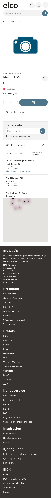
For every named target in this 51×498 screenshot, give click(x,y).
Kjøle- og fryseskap (12, 458)
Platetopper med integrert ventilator (20, 454)
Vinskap (7, 302)
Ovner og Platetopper (13, 298)
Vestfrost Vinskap (11, 362)
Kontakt (6, 404)
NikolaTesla (8, 353)
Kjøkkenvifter (9, 293)
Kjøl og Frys (8, 306)
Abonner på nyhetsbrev (14, 483)
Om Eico (7, 474)
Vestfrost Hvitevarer (12, 366)
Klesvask (7, 315)
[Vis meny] (45, 5)
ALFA (5, 383)
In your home (9, 433)
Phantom (7, 340)
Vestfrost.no (9, 370)
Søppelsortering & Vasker (15, 319)
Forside (6, 21)
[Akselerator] (15, 5)
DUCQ (6, 375)
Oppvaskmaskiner (11, 311)
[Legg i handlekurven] (33, 102)
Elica (5, 349)
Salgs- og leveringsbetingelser (17, 421)
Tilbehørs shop (10, 324)
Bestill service (9, 395)
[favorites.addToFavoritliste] (45, 78)
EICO (5, 335)
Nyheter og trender (12, 437)
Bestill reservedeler (12, 400)
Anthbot (7, 379)
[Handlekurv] (39, 5)
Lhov (5, 357)
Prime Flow (8, 462)
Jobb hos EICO (10, 487)
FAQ (5, 413)
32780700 (13, 185)
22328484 (13, 168)
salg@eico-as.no (10, 279)
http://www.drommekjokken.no (18, 170)
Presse (6, 492)
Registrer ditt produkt (13, 417)
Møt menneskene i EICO (14, 478)
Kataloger (7, 408)
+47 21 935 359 (9, 276)
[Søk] (45, 13)
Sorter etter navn (14, 153)
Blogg (6, 442)
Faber (6, 344)
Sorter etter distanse (36, 153)
